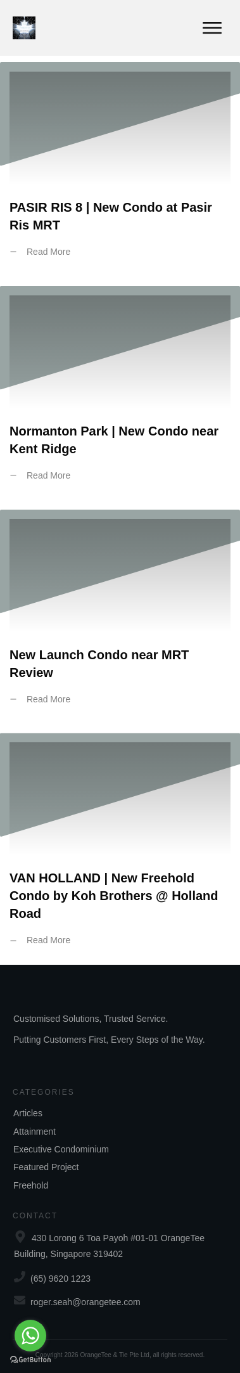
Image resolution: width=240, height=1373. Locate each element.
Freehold (30, 1185)
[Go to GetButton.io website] (30, 1360)
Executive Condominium (61, 1149)
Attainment (34, 1131)
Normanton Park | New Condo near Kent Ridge (120, 393)
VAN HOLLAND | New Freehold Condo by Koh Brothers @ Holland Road (120, 849)
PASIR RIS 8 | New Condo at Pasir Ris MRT (120, 169)
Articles (27, 1113)
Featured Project (46, 1167)
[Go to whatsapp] (30, 1335)
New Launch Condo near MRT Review (120, 617)
